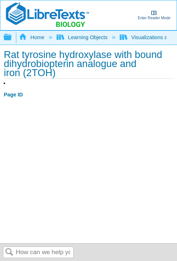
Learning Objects (83, 37)
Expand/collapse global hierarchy (12, 37)
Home (32, 37)
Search (9, 252)
